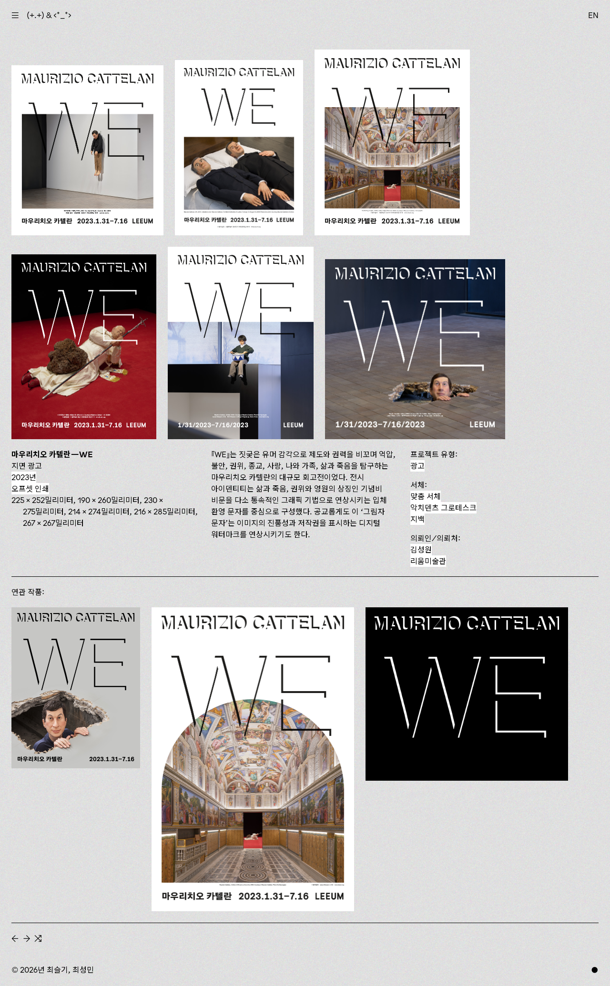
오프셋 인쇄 (30, 488)
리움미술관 (428, 561)
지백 (417, 519)
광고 (417, 466)
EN (593, 15)
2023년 (23, 477)
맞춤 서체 (425, 496)
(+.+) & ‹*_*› (49, 15)
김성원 (421, 549)
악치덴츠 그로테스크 (443, 508)
